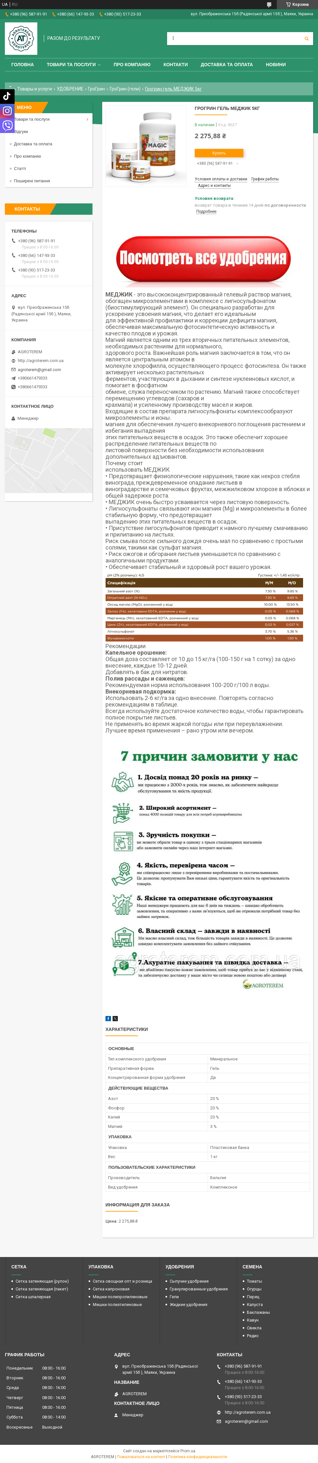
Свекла (254, 1327)
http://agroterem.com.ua (41, 360)
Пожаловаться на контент (141, 1457)
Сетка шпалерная (33, 1296)
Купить (219, 153)
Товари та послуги (71, 64)
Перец (253, 1296)
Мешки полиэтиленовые (117, 1304)
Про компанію (132, 64)
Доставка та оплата (227, 64)
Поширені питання (32, 180)
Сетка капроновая (111, 1289)
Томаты (254, 1281)
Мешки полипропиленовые (120, 1296)
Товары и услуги (34, 88)
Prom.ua (187, 1451)
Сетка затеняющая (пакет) (42, 1289)
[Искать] (306, 38)
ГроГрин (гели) (125, 88)
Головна (22, 64)
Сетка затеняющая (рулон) (42, 1281)
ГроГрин (96, 88)
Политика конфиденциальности (197, 1457)
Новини (276, 64)
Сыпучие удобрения (189, 1281)
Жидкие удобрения (188, 1304)
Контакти (176, 64)
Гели (174, 1296)
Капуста (255, 1304)
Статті (20, 168)
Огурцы (254, 1289)
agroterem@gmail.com (39, 369)
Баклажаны (258, 1312)
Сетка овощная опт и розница (122, 1281)
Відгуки (21, 131)
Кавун (253, 1320)
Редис (253, 1335)
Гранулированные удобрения (199, 1289)
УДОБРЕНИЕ (70, 88)
